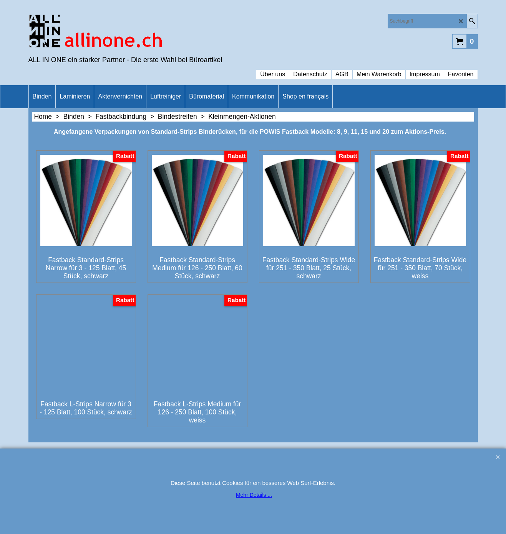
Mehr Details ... (254, 495)
